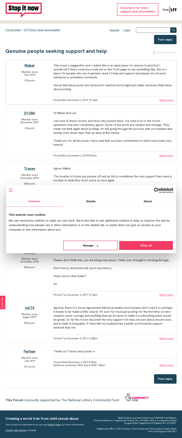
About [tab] (148, 201)
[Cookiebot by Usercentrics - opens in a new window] (156, 190)
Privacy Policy (54, 424)
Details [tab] (91, 201)
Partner (30, 351)
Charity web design (15, 430)
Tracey (29, 168)
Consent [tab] (34, 201)
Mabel (30, 65)
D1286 (29, 113)
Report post (166, 100)
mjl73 (29, 308)
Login (127, 30)
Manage (90, 245)
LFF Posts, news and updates (42, 30)
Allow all (146, 245)
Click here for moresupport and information (137, 9)
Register (115, 30)
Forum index (13, 30)
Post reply (165, 40)
